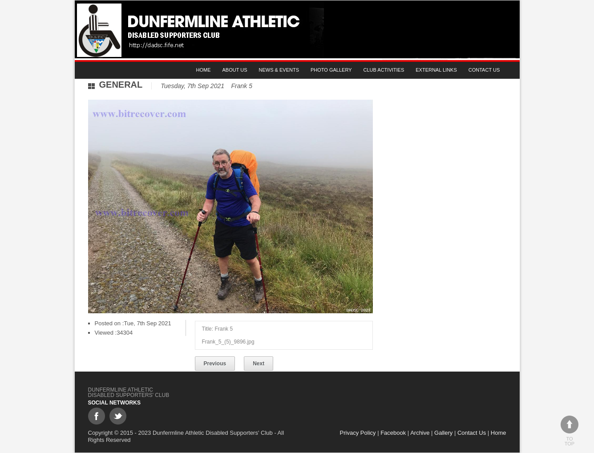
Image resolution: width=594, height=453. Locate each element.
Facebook (393, 432)
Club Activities (384, 70)
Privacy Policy (358, 432)
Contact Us (484, 70)
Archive (419, 432)
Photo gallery (331, 70)
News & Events (279, 70)
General (121, 84)
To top (569, 431)
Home (203, 70)
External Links (436, 70)
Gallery (443, 432)
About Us (234, 70)
